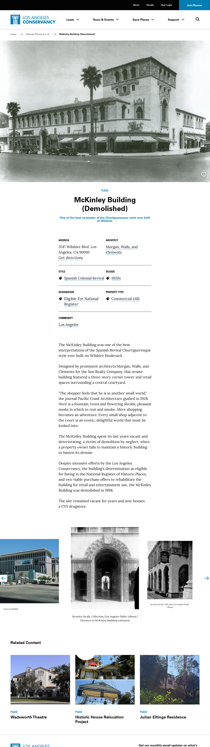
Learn (70, 19)
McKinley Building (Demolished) (77, 34)
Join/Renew (194, 5)
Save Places (141, 19)
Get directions (71, 257)
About (136, 4)
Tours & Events (103, 19)
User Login (166, 4)
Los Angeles (68, 324)
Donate (150, 4)
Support (173, 19)
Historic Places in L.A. (38, 34)
